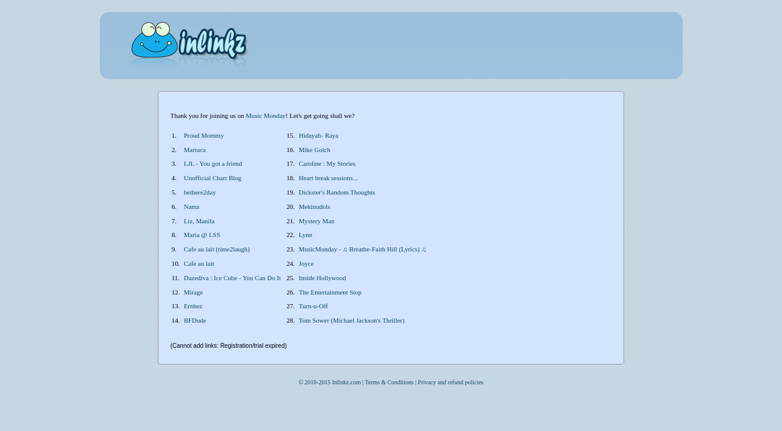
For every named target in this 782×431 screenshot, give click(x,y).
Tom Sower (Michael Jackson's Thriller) (352, 320)
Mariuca (195, 149)
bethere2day (200, 192)
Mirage (193, 292)
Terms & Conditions (389, 382)
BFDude (195, 320)
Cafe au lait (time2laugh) (217, 249)
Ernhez (193, 305)
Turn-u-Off (313, 305)
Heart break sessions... (328, 177)
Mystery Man (317, 220)
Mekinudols (315, 206)
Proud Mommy (204, 135)
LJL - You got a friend (213, 163)
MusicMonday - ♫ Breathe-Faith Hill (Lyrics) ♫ (362, 249)
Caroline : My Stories (327, 163)
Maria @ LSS (202, 234)
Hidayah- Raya (318, 135)
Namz (192, 206)
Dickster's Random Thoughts (337, 192)
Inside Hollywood (322, 277)
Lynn (306, 234)
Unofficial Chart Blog (213, 177)
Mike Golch (315, 149)
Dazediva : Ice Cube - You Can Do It (232, 277)
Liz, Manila (199, 220)
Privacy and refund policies (451, 382)
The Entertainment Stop (330, 292)
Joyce (306, 263)
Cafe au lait (199, 263)
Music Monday (266, 115)
